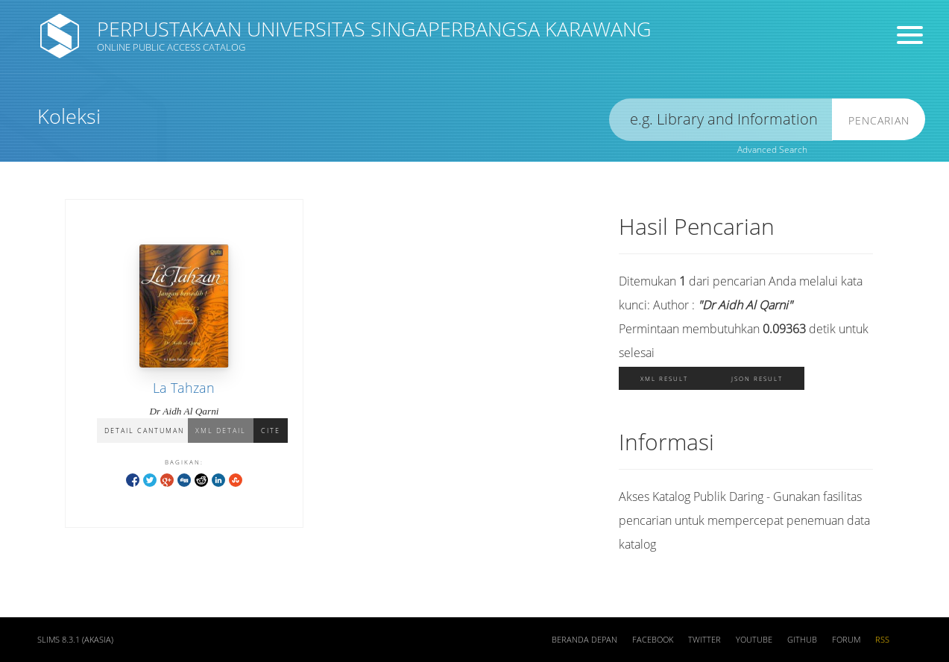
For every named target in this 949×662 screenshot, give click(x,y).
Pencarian (878, 120)
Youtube (754, 639)
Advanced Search (772, 149)
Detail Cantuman (144, 430)
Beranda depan (584, 639)
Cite (270, 430)
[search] (721, 119)
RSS (882, 639)
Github (802, 639)
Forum (846, 639)
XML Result (664, 378)
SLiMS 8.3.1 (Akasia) (75, 639)
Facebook (652, 639)
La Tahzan (184, 388)
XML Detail (220, 430)
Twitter (704, 639)
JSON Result (757, 378)
